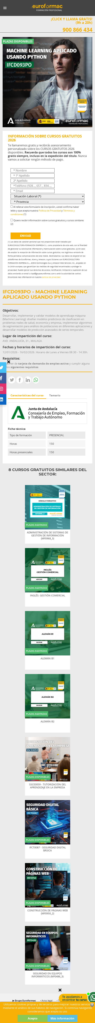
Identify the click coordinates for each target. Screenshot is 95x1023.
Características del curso (27, 395)
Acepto (32, 1018)
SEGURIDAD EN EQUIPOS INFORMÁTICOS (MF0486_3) (47, 975)
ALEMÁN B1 (47, 658)
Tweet (11, 379)
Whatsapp (35, 379)
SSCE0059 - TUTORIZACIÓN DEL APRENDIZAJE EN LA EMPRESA (47, 786)
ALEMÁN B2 (47, 721)
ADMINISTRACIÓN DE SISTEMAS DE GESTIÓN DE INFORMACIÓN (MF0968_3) (47, 535)
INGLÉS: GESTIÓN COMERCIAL (47, 595)
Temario (54, 395)
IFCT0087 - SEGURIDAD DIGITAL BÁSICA (47, 849)
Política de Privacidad (50, 210)
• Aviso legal (46, 1000)
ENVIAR (25, 235)
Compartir (19, 379)
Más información (62, 1018)
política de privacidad (51, 277)
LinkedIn (27, 379)
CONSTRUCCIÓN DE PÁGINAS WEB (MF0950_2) (47, 912)
